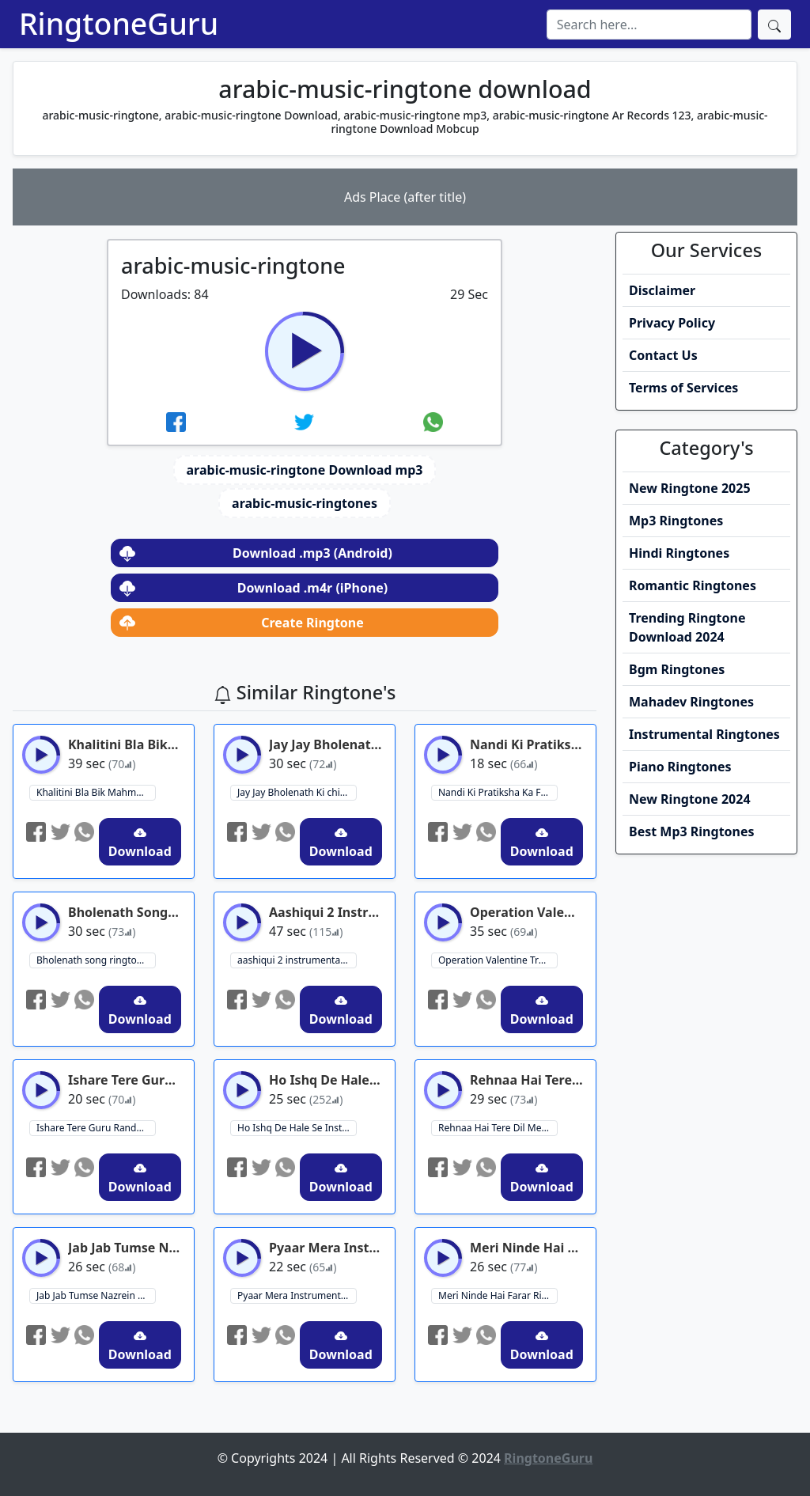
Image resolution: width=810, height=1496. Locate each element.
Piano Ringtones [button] (680, 766)
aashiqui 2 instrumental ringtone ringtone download (297, 960)
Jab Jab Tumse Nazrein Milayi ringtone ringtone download (96, 1295)
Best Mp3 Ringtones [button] (692, 831)
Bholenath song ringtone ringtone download (96, 960)
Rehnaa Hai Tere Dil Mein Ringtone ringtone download (498, 1127)
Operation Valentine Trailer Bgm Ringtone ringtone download (498, 960)
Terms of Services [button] (683, 387)
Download (140, 843)
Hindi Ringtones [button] (679, 553)
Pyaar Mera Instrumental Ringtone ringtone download (297, 1295)
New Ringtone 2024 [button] (690, 799)
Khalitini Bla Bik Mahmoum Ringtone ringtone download (96, 792)
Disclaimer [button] (662, 290)
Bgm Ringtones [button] (677, 669)
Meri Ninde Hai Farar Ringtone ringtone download (498, 1295)
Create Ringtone (241, 622)
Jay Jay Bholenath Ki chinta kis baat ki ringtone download (297, 792)
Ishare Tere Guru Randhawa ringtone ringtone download (96, 1127)
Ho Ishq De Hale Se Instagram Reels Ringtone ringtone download (297, 1127)
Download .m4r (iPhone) (253, 588)
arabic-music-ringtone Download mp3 (305, 470)
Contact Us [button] (663, 355)
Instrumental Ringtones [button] (704, 734)
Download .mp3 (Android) (255, 553)
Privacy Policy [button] (672, 322)
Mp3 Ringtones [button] (676, 520)
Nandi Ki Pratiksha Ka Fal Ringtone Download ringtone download (498, 792)
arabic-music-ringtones (304, 503)
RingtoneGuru (118, 23)
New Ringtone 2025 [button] (690, 488)
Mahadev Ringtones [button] (691, 701)
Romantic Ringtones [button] (692, 585)
